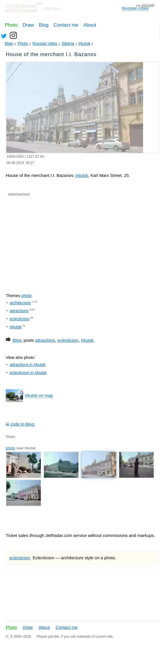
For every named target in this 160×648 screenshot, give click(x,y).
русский (148, 5)
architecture (20, 303)
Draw (28, 25)
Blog (44, 25)
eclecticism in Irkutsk (28, 372)
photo (26, 295)
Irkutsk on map (39, 395)
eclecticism (19, 319)
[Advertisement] (63, 240)
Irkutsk (81, 175)
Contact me (65, 25)
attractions (19, 311)
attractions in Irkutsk (28, 364)
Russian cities (135, 8)
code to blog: (22, 424)
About (89, 25)
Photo (11, 25)
